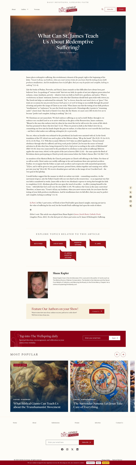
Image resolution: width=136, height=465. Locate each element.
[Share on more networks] (130, 206)
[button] (102, 9)
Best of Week (38, 243)
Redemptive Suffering (78, 243)
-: (117, 354)
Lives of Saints (58, 243)
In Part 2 (33, 202)
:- (123, 354)
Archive (25, 9)
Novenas (37, 9)
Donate (121, 9)
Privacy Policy (106, 459)
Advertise (98, 423)
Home (15, 423)
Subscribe (110, 9)
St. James (98, 243)
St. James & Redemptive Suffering (68, 255)
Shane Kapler (72, 52)
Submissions (56, 423)
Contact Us (95, 311)
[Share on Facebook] (130, 188)
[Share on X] (130, 192)
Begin (114, 338)
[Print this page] (130, 197)
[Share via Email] (130, 201)
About (14, 9)
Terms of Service (117, 459)
